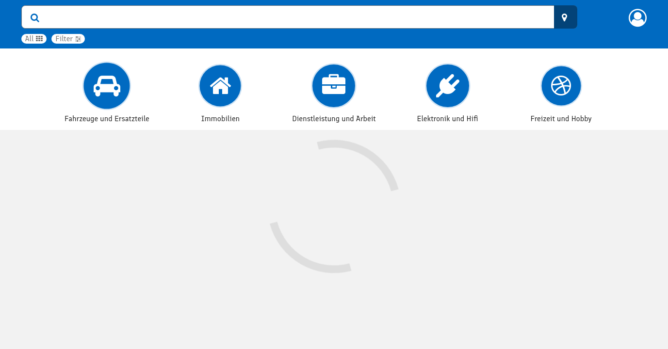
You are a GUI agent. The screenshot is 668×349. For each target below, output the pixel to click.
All (34, 38)
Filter (68, 38)
